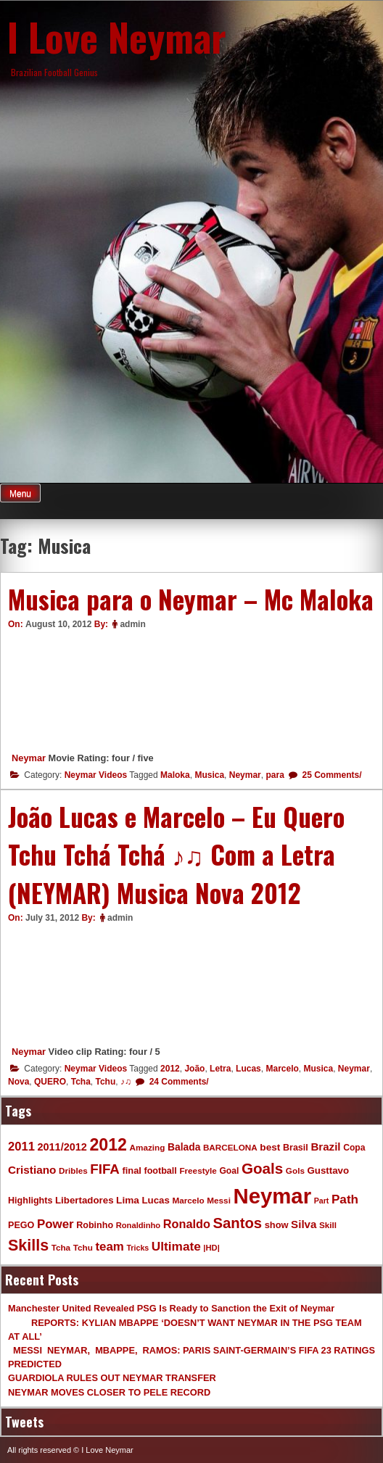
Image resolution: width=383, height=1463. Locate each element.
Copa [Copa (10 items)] (354, 1148)
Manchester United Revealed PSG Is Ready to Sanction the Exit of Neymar (171, 1308)
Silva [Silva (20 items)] (303, 1224)
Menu (20, 494)
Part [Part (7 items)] (321, 1200)
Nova (18, 1082)
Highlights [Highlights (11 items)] (30, 1200)
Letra (220, 1069)
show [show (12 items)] (277, 1224)
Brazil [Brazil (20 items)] (325, 1146)
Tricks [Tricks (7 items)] (137, 1247)
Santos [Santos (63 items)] (237, 1223)
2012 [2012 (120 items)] (108, 1144)
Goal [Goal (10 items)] (229, 1171)
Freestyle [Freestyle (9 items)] (197, 1170)
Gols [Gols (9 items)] (295, 1170)
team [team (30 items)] (109, 1246)
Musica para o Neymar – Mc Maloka (191, 599)
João (194, 1069)
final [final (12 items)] (131, 1170)
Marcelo (281, 1069)
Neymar (29, 758)
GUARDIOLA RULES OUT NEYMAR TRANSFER (112, 1377)
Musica (209, 775)
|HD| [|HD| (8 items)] (211, 1247)
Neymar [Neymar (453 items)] (272, 1196)
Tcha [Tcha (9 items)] (61, 1247)
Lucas (248, 1069)
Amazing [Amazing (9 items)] (147, 1147)
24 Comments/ (177, 1082)
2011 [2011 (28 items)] (21, 1146)
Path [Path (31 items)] (344, 1199)
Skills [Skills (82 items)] (28, 1245)
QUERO (50, 1082)
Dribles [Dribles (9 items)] (73, 1170)
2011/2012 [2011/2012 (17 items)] (61, 1147)
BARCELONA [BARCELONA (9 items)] (230, 1147)
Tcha (81, 1082)
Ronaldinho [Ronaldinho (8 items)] (138, 1225)
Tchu (106, 1082)
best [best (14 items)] (270, 1147)
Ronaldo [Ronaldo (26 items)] (186, 1223)
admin (132, 624)
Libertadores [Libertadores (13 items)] (84, 1200)
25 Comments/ (330, 775)
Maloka (175, 775)
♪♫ (125, 1082)
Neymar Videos (96, 775)
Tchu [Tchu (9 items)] (83, 1247)
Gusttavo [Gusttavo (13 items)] (328, 1170)
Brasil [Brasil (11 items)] (295, 1148)
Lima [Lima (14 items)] (127, 1200)
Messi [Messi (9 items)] (219, 1200)
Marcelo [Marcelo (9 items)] (188, 1200)
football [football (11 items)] (160, 1171)
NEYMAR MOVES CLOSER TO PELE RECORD (109, 1392)
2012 (170, 1069)
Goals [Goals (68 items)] (262, 1168)
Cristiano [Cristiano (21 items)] (32, 1170)
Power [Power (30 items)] (55, 1224)
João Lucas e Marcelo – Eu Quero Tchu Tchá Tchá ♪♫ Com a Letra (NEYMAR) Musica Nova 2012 (176, 854)
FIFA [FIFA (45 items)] (105, 1169)
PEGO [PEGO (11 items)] (21, 1225)
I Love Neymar (116, 36)
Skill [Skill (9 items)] (328, 1225)
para (274, 775)
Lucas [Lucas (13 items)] (155, 1200)
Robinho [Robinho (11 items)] (94, 1225)
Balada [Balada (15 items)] (184, 1147)
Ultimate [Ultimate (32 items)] (176, 1246)
